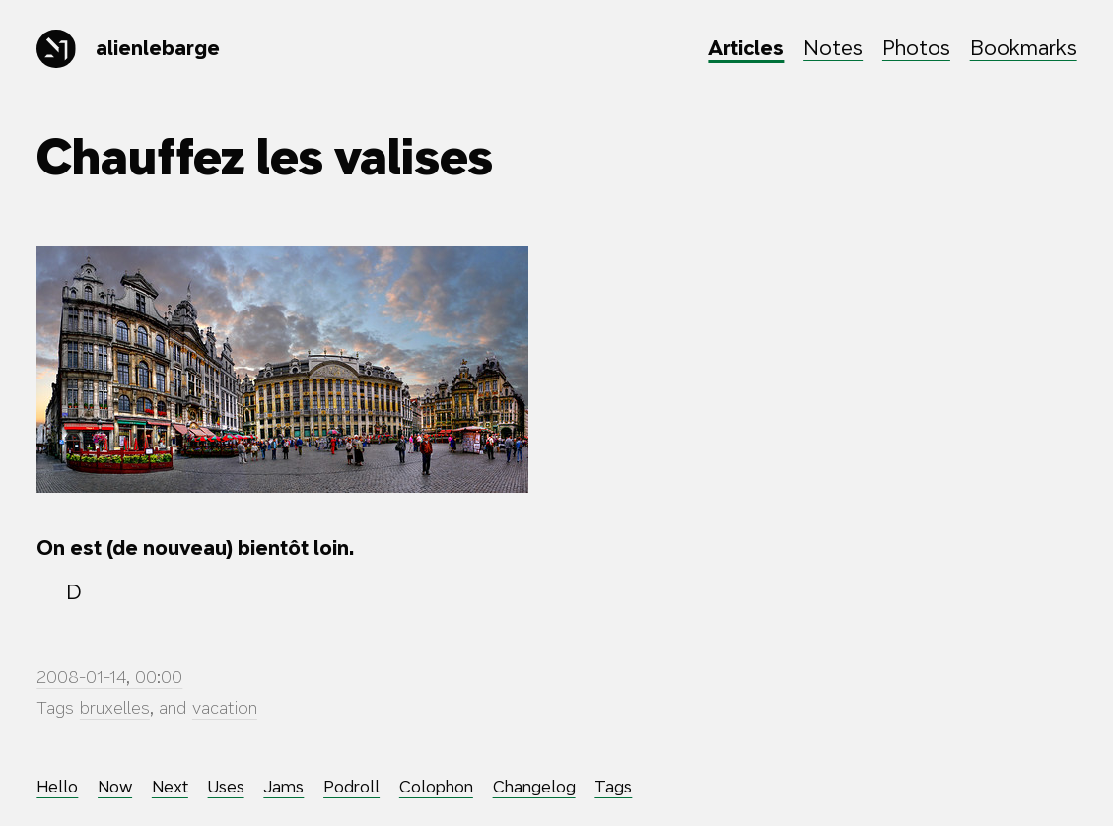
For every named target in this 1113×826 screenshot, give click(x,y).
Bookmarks (1023, 47)
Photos (916, 47)
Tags (613, 786)
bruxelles (115, 708)
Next (170, 786)
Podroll (351, 786)
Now (115, 786)
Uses (226, 786)
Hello (57, 786)
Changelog (534, 786)
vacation (224, 708)
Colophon (436, 786)
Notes (833, 47)
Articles (746, 47)
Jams (283, 786)
